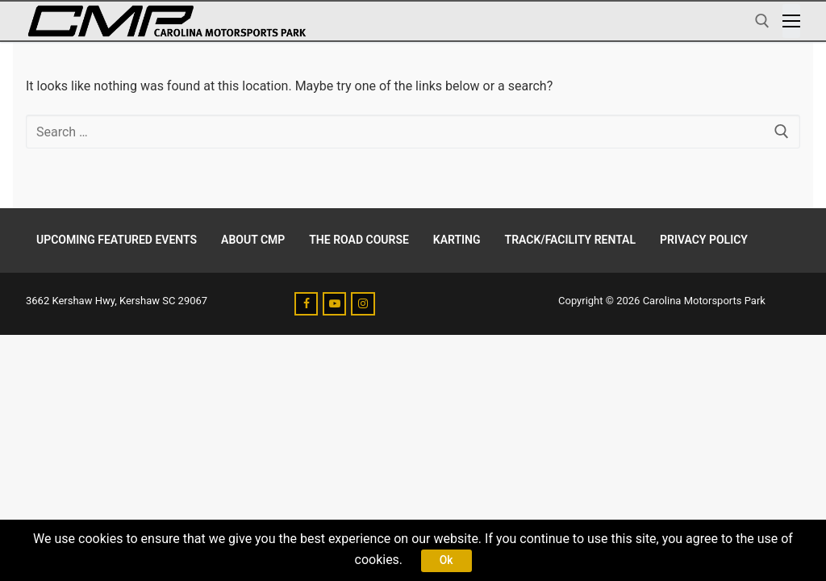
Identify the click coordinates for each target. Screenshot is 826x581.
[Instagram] (362, 304)
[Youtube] (334, 304)
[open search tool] (762, 21)
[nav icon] (791, 21)
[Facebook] (306, 304)
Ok (446, 560)
